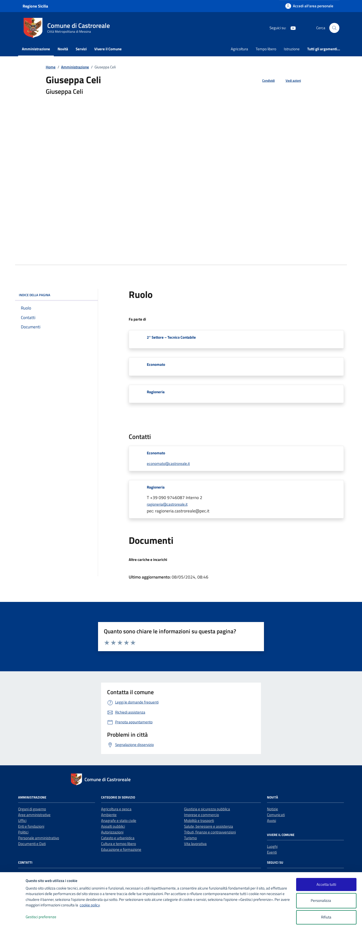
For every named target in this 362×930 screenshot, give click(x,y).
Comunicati (276, 815)
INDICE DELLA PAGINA (56, 294)
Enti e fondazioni (31, 826)
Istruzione (292, 49)
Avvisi (271, 820)
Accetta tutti (326, 884)
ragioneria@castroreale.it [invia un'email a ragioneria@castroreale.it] (167, 504)
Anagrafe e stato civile (118, 820)
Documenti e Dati (32, 844)
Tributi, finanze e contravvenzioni (210, 832)
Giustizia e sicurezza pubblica (207, 809)
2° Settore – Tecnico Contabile (171, 337)
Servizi (81, 49)
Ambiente (109, 815)
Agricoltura (239, 49)
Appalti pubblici (113, 826)
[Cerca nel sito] (334, 28)
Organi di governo (32, 809)
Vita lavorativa (195, 844)
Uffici (22, 820)
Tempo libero (266, 49)
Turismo (190, 838)
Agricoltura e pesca (116, 809)
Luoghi (272, 846)
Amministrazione (36, 49)
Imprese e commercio (201, 815)
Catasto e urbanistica (117, 838)
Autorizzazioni (112, 832)
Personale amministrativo (38, 838)
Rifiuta (326, 917)
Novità (63, 49)
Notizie (272, 809)
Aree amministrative (34, 815)
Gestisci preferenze (46, 917)
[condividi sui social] (264, 81)
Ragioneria (156, 392)
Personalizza (326, 900)
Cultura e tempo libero (118, 844)
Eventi (272, 852)
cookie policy (90, 905)
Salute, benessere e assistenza (208, 826)
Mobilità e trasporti (199, 820)
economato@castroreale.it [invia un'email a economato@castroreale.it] (168, 463)
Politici (23, 832)
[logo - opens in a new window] (13, 921)
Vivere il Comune (108, 49)
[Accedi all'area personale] (309, 6)
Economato (156, 364)
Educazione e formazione (121, 849)
